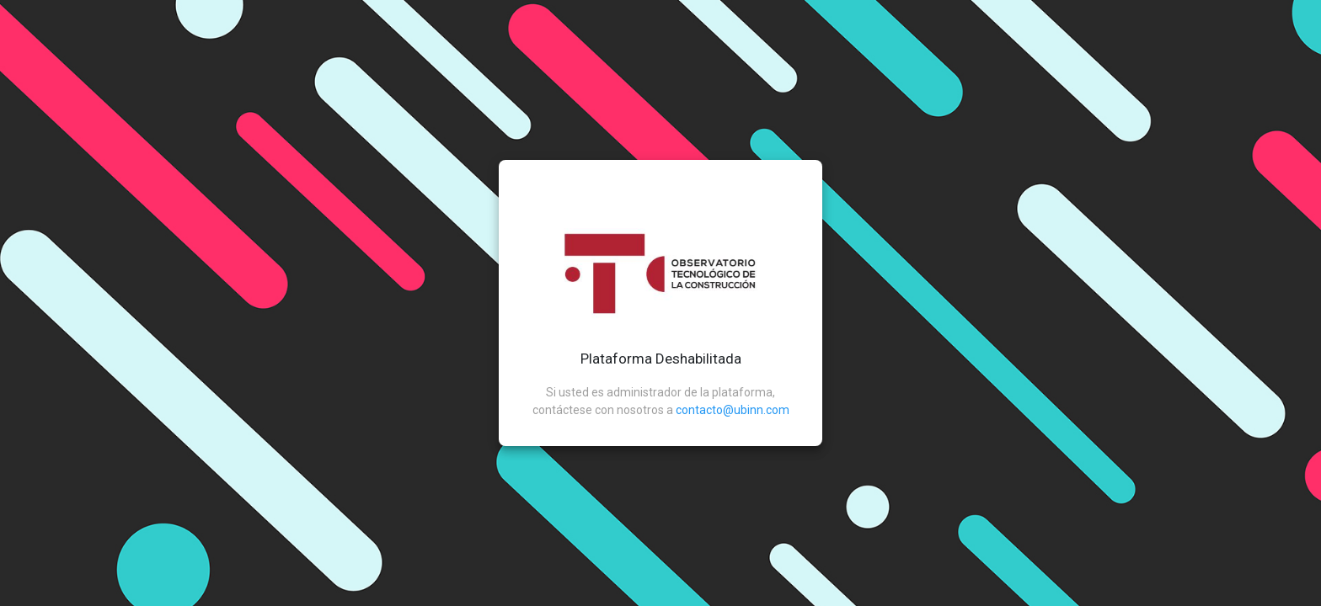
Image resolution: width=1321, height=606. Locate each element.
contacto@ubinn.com (732, 410)
